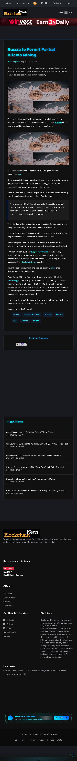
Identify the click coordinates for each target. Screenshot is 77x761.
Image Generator (10, 674)
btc (15, 321)
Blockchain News (33, 734)
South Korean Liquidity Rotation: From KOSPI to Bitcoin (30, 432)
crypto (36, 321)
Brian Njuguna (14, 61)
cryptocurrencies (32, 314)
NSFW (20, 670)
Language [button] (19, 740)
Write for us (8, 606)
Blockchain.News (28, 262)
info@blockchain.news (32, 719)
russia (16, 314)
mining (59, 314)
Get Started (61, 718)
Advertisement (23, 3)
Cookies (50, 740)
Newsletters (10, 632)
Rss (6, 636)
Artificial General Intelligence (37, 670)
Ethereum (63, 670)
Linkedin (8, 620)
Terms (32, 740)
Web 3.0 (22, 674)
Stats (59, 740)
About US (7, 593)
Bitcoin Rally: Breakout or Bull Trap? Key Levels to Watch (30, 479)
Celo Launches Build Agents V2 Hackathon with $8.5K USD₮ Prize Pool (37, 444)
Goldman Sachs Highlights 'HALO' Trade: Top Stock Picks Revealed (35, 467)
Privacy (41, 740)
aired (53, 268)
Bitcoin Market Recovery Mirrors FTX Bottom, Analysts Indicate (33, 455)
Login (68, 3)
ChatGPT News (10, 670)
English (55, 3)
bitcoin (48, 314)
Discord (8, 628)
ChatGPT (7, 572)
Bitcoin (54, 670)
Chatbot (8, 568)
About (9, 3)
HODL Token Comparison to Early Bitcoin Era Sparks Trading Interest (36, 490)
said (19, 174)
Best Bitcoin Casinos (13, 575)
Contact (7, 602)
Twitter (8, 624)
